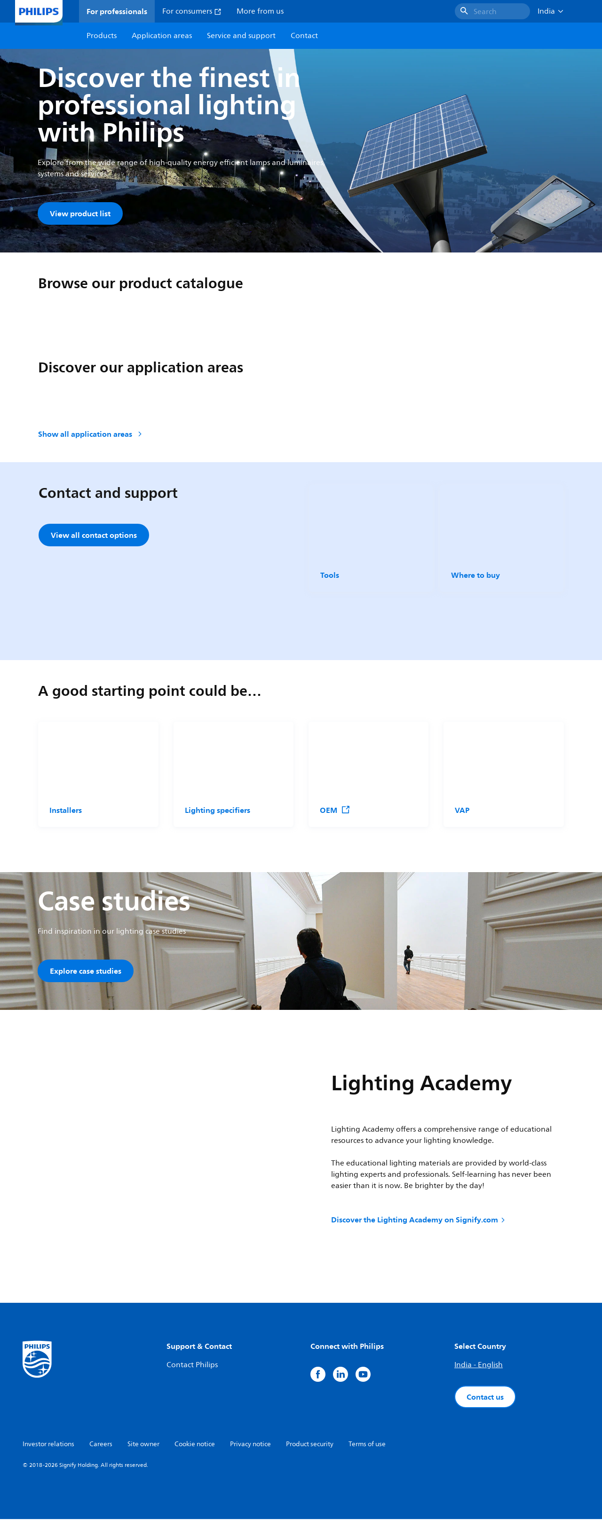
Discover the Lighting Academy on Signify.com (419, 1220)
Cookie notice (194, 1445)
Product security (309, 1445)
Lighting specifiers (217, 810)
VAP (462, 810)
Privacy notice (250, 1445)
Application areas (162, 36)
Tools (329, 575)
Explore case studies (85, 971)
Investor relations (48, 1445)
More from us (260, 11)
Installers (65, 810)
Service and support (241, 36)
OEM (335, 810)
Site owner (143, 1445)
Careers (100, 1445)
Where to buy (475, 575)
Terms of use (367, 1445)
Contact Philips (192, 1366)
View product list (80, 213)
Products (102, 36)
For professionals (117, 11)
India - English (478, 1366)
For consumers (192, 11)
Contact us (485, 1397)
